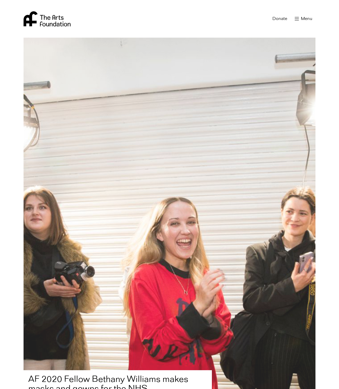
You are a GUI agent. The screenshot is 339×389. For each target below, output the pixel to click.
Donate (279, 18)
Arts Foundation (47, 18)
